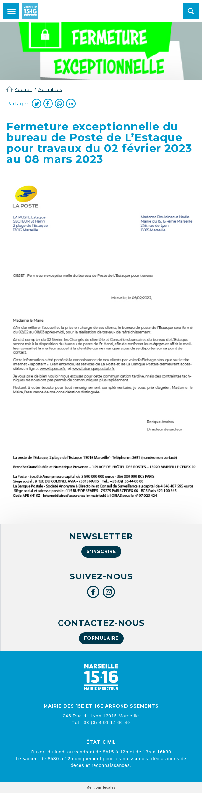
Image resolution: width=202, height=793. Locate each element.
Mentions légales (101, 787)
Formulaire (101, 638)
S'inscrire (101, 551)
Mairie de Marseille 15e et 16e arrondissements (30, 11)
